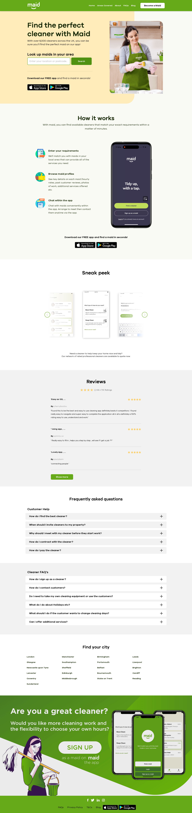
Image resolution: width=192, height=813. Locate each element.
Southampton (69, 662)
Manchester (68, 656)
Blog (133, 5)
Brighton (136, 667)
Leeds (135, 656)
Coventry (31, 678)
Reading (136, 678)
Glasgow (31, 662)
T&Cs (89, 807)
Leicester (31, 673)
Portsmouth (103, 662)
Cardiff (136, 673)
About (118, 5)
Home (92, 5)
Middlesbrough (69, 678)
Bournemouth (104, 673)
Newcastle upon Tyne (37, 667)
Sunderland (32, 684)
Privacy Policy (75, 807)
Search (81, 61)
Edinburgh (67, 673)
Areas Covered (104, 5)
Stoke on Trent (104, 678)
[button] (144, 315)
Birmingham (103, 656)
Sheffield (66, 667)
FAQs (126, 5)
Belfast (100, 667)
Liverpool (137, 662)
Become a (152, 5)
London (30, 656)
